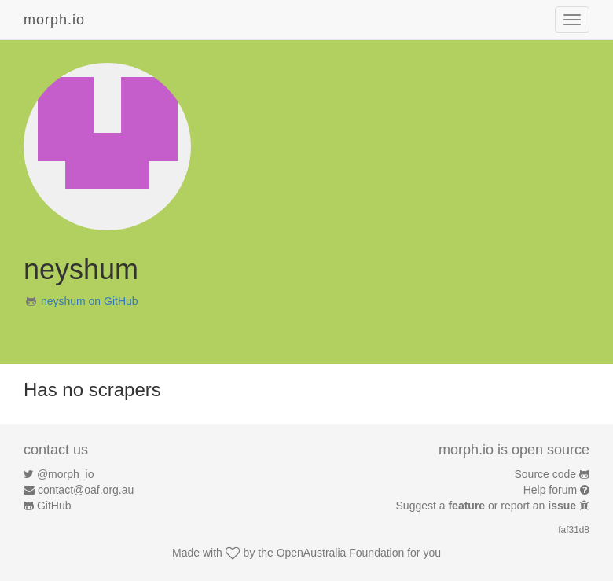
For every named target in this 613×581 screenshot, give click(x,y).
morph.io (54, 20)
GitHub (54, 505)
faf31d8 (573, 529)
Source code (546, 474)
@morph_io (65, 474)
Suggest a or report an (487, 505)
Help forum (550, 490)
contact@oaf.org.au (86, 490)
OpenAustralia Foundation (341, 552)
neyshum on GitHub (89, 301)
